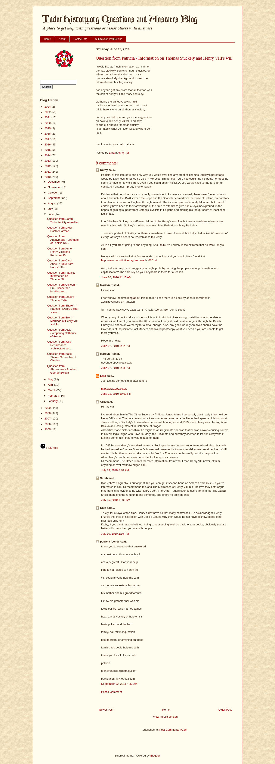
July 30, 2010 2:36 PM (115, 533)
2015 (48, 149)
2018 (48, 133)
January (53, 401)
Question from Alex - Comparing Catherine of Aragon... (62, 333)
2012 (48, 166)
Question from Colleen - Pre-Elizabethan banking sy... (61, 288)
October (53, 192)
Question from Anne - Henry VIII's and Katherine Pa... (60, 252)
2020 (48, 123)
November (55, 187)
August (52, 203)
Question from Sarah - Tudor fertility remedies (62, 220)
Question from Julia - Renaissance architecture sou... (60, 345)
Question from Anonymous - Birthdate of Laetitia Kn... (62, 240)
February (54, 395)
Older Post (225, 709)
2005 (48, 429)
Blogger (155, 755)
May (51, 379)
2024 (48, 106)
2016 (48, 144)
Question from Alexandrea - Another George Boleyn (61, 369)
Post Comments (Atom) (173, 729)
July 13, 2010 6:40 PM (115, 470)
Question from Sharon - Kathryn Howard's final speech (62, 309)
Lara (103, 375)
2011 (48, 171)
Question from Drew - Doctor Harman (60, 229)
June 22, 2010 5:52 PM (115, 346)
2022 (48, 112)
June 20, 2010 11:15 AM (116, 277)
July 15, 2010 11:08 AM (115, 500)
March (52, 390)
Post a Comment (111, 692)
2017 (48, 139)
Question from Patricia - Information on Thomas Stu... (61, 276)
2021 (48, 117)
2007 (48, 418)
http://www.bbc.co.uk (114, 388)
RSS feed (49, 447)
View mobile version (165, 716)
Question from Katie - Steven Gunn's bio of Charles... (61, 357)
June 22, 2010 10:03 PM (116, 393)
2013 (48, 160)
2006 (48, 424)
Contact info (80, 39)
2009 (48, 407)
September (55, 197)
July (51, 208)
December (55, 181)
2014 (48, 155)
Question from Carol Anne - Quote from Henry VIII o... (60, 264)
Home (47, 39)
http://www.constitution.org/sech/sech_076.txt (129, 260)
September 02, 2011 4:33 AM (119, 683)
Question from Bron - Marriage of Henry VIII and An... (62, 321)
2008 (48, 413)
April (51, 384)
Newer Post (106, 709)
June (51, 214)
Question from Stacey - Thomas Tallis (61, 298)
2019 (48, 128)
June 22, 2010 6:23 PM (115, 368)
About (62, 39)
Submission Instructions (108, 39)
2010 (48, 177)
